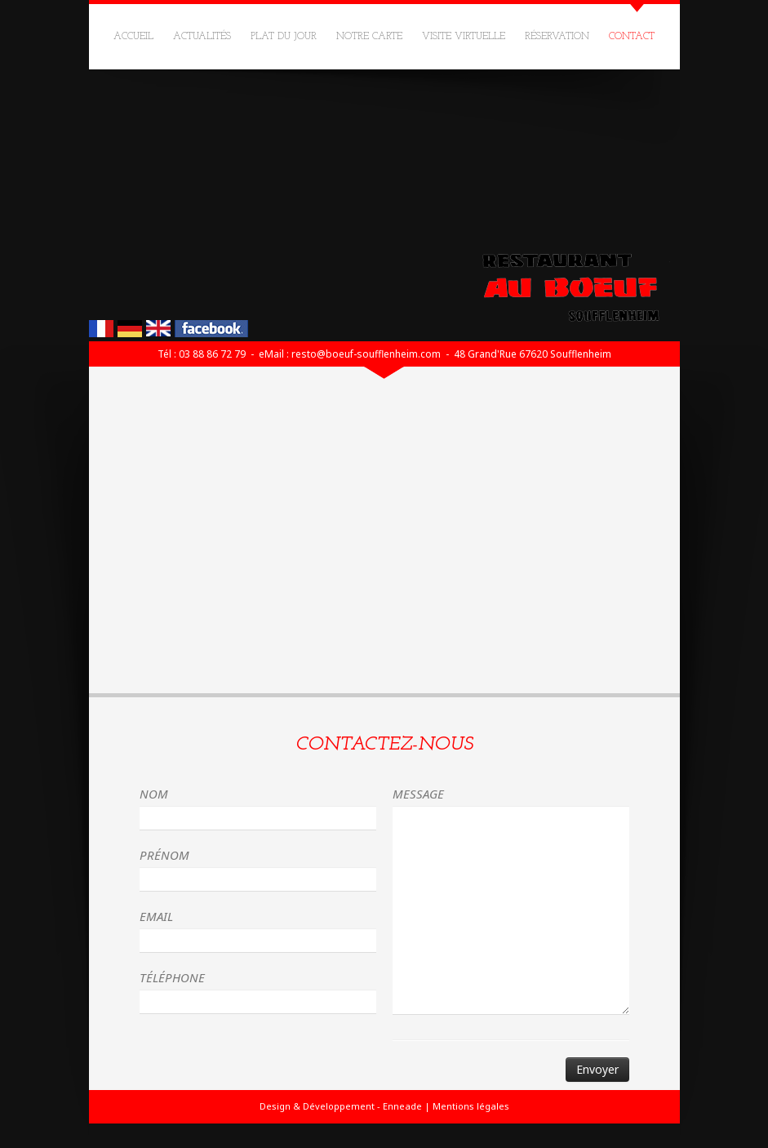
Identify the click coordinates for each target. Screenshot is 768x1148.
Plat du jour (284, 37)
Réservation (557, 37)
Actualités (202, 37)
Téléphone (172, 977)
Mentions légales (471, 1106)
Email (156, 916)
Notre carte (369, 37)
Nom (154, 793)
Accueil (133, 37)
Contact (632, 37)
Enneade (402, 1106)
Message (418, 793)
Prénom (164, 855)
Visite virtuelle (463, 37)
